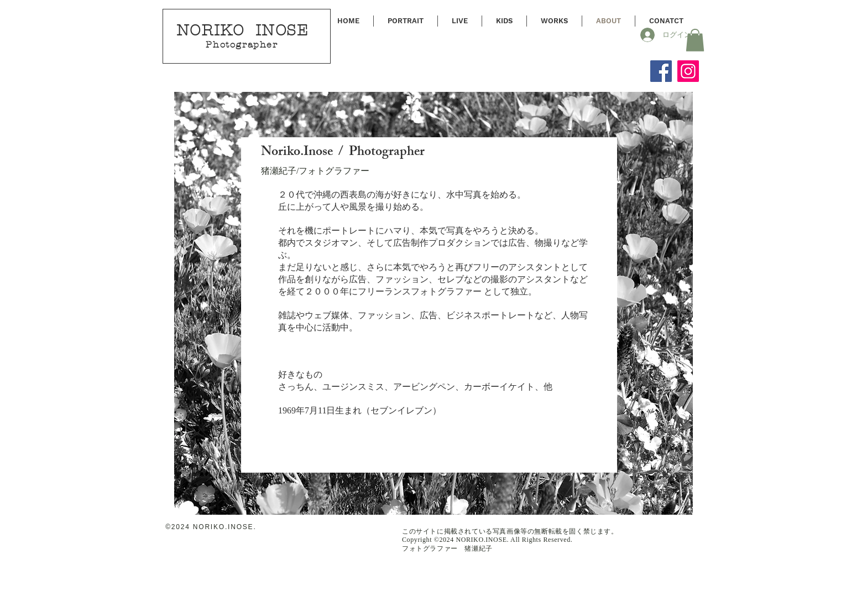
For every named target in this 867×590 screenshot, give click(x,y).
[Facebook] (661, 71)
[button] (695, 40)
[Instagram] (688, 71)
